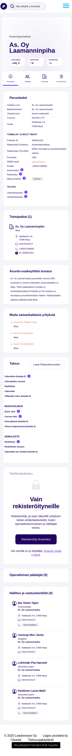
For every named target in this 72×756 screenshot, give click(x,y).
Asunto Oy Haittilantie (24, 344)
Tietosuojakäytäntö (41, 740)
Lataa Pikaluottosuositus (46, 364)
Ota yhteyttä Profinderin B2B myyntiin (36, 745)
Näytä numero (30, 625)
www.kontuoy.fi (39, 162)
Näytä (37, 179)
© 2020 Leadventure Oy (20, 735)
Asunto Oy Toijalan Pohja (25, 322)
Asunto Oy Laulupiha (23, 333)
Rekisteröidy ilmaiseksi (36, 539)
